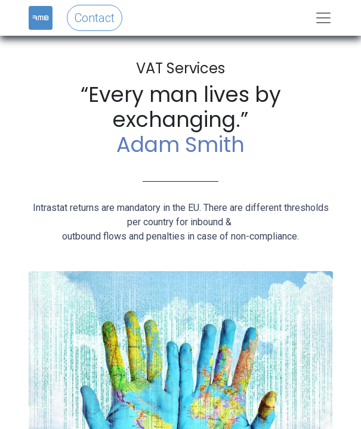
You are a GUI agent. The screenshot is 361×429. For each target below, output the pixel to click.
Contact (95, 18)
